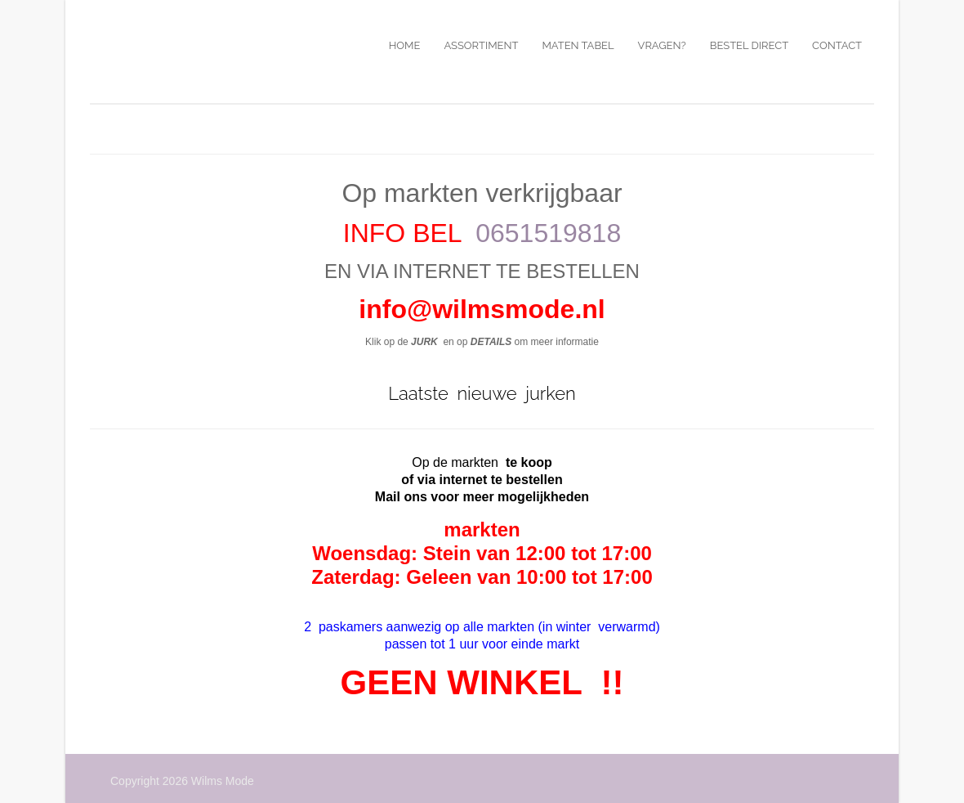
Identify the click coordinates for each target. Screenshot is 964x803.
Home (405, 45)
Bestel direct (749, 45)
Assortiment (481, 45)
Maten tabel (578, 45)
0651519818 (548, 233)
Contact (837, 45)
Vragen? (662, 45)
